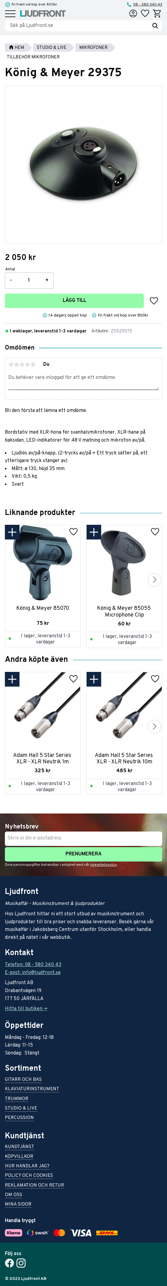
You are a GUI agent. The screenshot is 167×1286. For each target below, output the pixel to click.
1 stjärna (11, 364)
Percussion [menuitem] (19, 1118)
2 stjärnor (16, 364)
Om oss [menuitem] (13, 1195)
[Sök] (155, 25)
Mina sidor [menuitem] (18, 1204)
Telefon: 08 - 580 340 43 (33, 965)
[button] (10, 14)
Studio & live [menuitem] (21, 1108)
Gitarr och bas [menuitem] (23, 1080)
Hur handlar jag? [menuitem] (27, 1166)
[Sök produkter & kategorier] (79, 25)
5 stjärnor (33, 364)
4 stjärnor (27, 364)
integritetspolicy (103, 865)
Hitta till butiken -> (26, 1009)
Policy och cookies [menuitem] (29, 1176)
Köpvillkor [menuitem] (19, 1157)
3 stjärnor (22, 364)
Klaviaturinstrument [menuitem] (32, 1089)
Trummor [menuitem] (16, 1099)
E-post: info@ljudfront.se (33, 973)
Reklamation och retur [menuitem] (34, 1185)
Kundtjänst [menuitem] (19, 1147)
